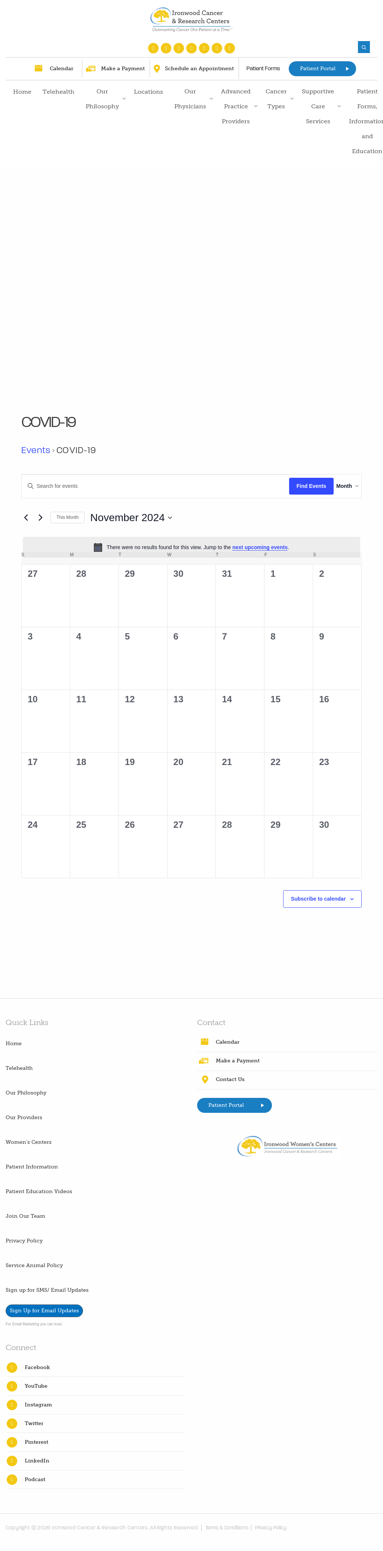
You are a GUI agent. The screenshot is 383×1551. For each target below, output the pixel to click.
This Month (67, 517)
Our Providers (24, 1117)
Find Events (298, 486)
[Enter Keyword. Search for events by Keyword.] (149, 486)
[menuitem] (21, 121)
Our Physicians (190, 99)
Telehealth (58, 91)
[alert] (191, 547)
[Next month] (40, 517)
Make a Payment (123, 68)
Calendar (61, 68)
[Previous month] (25, 517)
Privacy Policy (24, 1241)
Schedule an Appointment (199, 68)
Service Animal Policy (34, 1265)
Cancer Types (276, 99)
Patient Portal (317, 68)
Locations (148, 91)
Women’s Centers (29, 1142)
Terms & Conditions (229, 1527)
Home (22, 91)
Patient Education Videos (39, 1191)
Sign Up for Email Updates (44, 1310)
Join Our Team (25, 1216)
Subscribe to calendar (318, 899)
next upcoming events (260, 547)
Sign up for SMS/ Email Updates (47, 1290)
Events (35, 450)
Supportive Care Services (318, 106)
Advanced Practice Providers (236, 106)
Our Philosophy (102, 99)
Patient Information (32, 1167)
